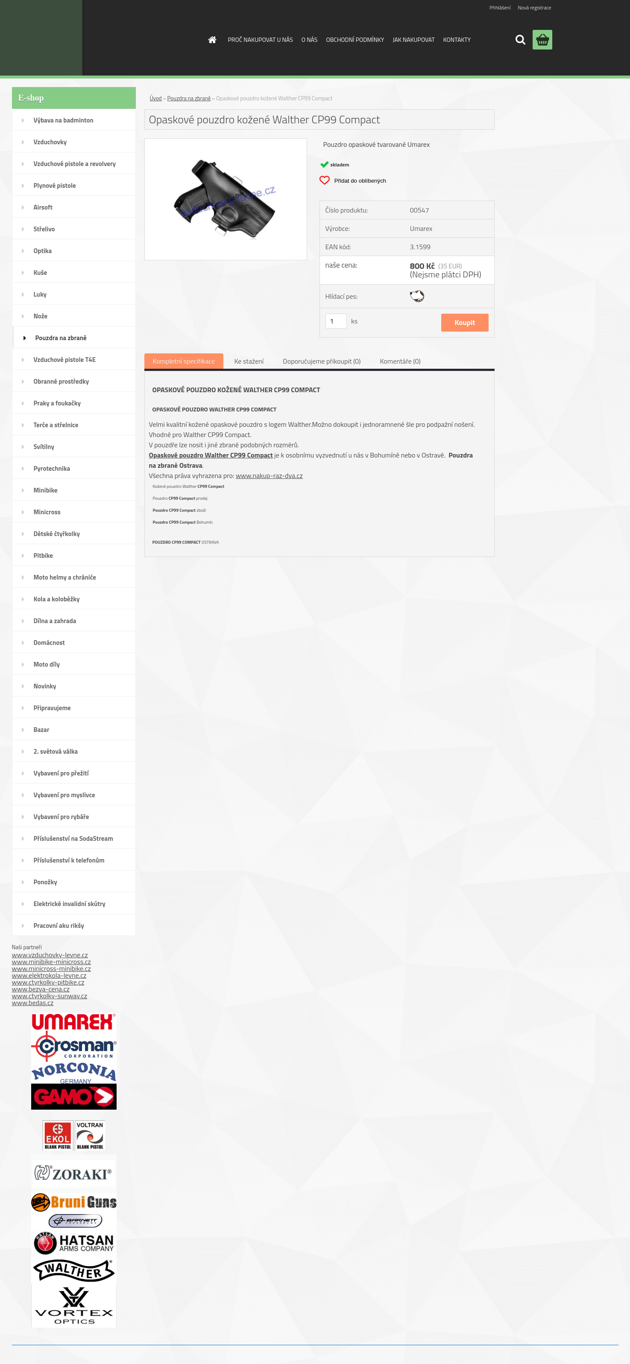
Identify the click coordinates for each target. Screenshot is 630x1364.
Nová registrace (534, 7)
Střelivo (44, 229)
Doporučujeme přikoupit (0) (321, 361)
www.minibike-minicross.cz (51, 961)
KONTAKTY (457, 39)
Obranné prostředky (61, 381)
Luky (40, 294)
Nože (41, 316)
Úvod (156, 98)
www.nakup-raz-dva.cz (269, 475)
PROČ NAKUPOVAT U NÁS (260, 39)
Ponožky (45, 882)
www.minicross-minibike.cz (51, 968)
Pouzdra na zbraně (61, 338)
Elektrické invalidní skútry (69, 904)
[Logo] (129, 38)
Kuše (40, 272)
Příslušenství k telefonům (69, 860)
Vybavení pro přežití (61, 773)
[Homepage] (212, 40)
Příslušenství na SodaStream (73, 838)
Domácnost (49, 642)
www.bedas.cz (33, 1002)
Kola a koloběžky (57, 599)
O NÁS (310, 39)
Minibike (46, 490)
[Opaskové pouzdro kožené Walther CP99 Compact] (226, 142)
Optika (43, 251)
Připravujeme (52, 708)
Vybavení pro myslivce (64, 795)
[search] (520, 40)
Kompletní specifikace (184, 361)
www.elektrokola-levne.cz (49, 975)
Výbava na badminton (64, 120)
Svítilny (44, 447)
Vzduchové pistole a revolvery (75, 164)
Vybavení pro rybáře (61, 817)
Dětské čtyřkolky (57, 534)
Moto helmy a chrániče (65, 577)
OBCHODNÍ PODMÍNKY (355, 39)
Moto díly (47, 664)
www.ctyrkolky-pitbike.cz (48, 982)
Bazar (42, 729)
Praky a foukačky (57, 403)
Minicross (47, 512)
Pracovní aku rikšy (59, 925)
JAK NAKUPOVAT (413, 39)
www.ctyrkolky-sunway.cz (50, 996)
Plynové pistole (55, 185)
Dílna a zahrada (55, 621)
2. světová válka (56, 751)
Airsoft (43, 207)
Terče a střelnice (56, 425)
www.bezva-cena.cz (41, 989)
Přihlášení (499, 7)
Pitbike (43, 555)
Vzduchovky (50, 142)
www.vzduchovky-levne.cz (50, 955)
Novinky (45, 686)
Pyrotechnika (52, 468)
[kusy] (336, 321)
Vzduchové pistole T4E (65, 359)
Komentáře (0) (400, 361)
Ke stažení (249, 361)
